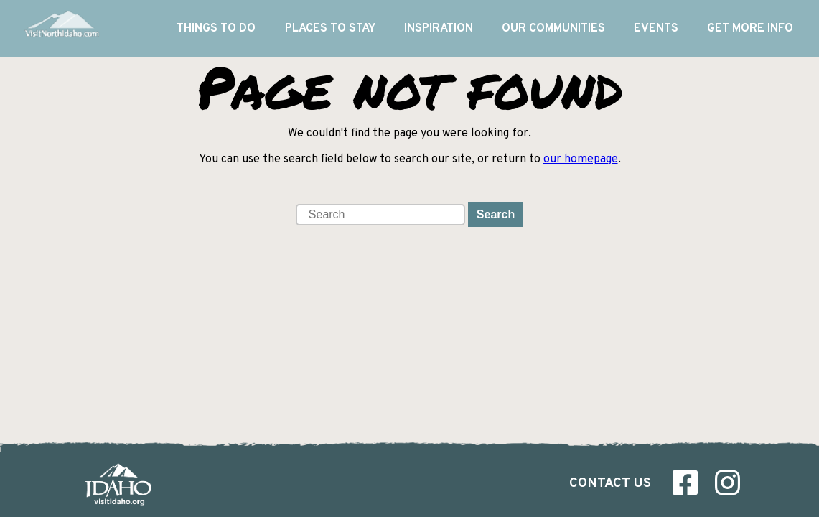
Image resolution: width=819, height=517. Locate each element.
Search (496, 214)
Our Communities (553, 29)
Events (656, 29)
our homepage (580, 159)
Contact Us (610, 483)
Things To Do (216, 29)
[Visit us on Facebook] (685, 486)
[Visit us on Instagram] (727, 486)
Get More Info (750, 29)
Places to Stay (330, 29)
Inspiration (438, 29)
